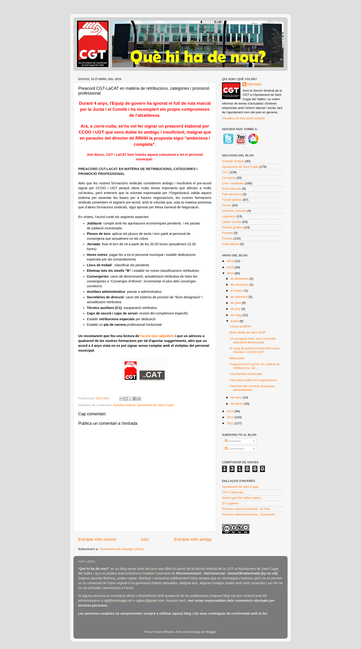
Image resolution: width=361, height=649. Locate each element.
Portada (227, 233)
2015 (231, 273)
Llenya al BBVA (240, 326)
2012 (231, 423)
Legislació (229, 216)
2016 (231, 267)
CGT (225, 172)
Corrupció (229, 177)
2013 (231, 417)
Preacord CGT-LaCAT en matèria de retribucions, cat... (255, 366)
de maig (236, 315)
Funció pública (232, 199)
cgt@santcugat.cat (118, 600)
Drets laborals (231, 188)
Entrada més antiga (193, 539)
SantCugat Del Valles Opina (241, 497)
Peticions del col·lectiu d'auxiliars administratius (252, 388)
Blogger (210, 632)
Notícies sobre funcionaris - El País (246, 509)
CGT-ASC (254, 84)
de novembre (240, 284)
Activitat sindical (124, 405)
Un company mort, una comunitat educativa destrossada (253, 340)
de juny (235, 309)
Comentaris (234, 448)
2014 (231, 411)
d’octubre (237, 290)
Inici (145, 539)
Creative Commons (156, 573)
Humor (226, 205)
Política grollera (232, 227)
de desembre (240, 278)
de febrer (237, 403)
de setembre (239, 297)
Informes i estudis (234, 210)
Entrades (233, 441)
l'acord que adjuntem (157, 336)
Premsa (227, 238)
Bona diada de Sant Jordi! (247, 332)
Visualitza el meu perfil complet (243, 118)
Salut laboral (230, 244)
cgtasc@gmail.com (150, 600)
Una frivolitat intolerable (246, 374)
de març (236, 397)
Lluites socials (231, 222)
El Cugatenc (230, 503)
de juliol (236, 303)
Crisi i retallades (233, 183)
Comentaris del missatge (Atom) (121, 549)
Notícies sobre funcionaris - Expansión (248, 514)
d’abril (235, 321)
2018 (231, 261)
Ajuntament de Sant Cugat (155, 405)
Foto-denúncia (232, 194)
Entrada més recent (97, 539)
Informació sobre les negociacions (253, 380)
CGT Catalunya (232, 492)
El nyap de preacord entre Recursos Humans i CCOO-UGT (254, 350)
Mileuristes (237, 358)
